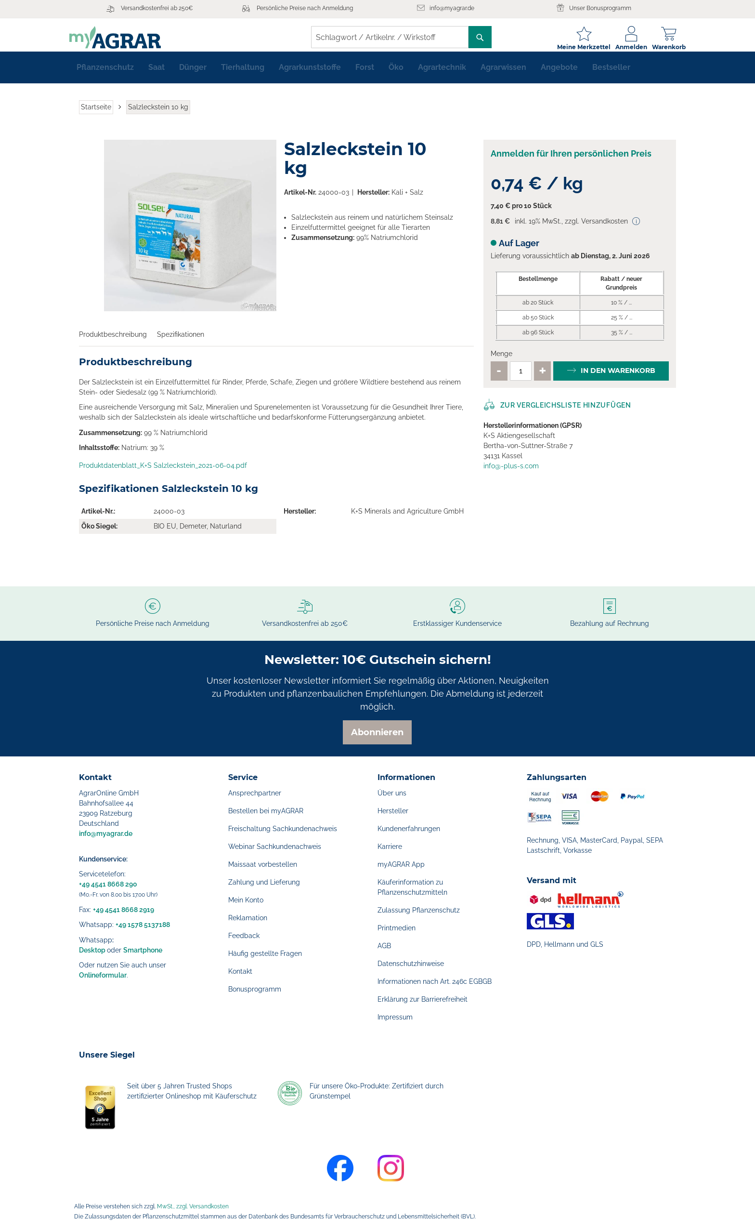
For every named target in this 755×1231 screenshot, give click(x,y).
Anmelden (622, 47)
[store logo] (124, 37)
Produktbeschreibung (113, 342)
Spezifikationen (180, 342)
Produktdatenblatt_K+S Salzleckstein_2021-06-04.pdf (163, 473)
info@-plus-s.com (511, 473)
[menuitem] (105, 75)
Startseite (96, 115)
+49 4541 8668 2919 (123, 909)
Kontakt (240, 971)
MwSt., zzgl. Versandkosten (193, 1206)
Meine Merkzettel (574, 47)
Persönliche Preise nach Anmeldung (305, 8)
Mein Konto (245, 900)
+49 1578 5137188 (143, 924)
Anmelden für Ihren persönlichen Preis (571, 161)
